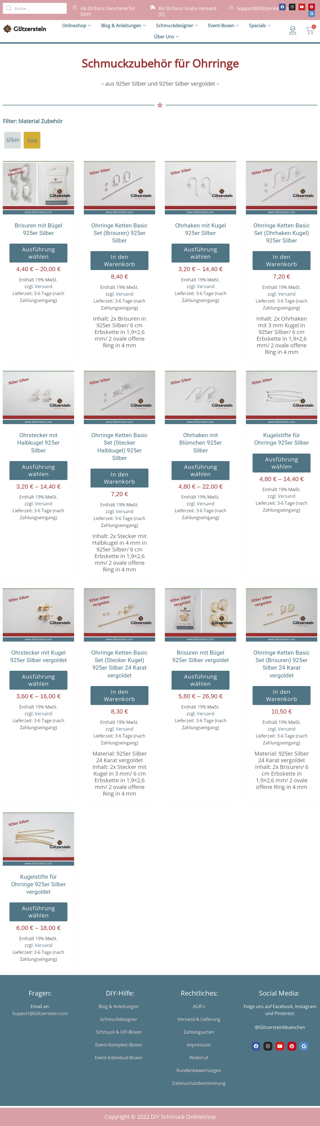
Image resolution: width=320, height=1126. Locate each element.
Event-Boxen (223, 26)
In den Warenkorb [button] (119, 260)
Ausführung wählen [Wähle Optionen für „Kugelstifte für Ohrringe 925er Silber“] (281, 463)
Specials (260, 26)
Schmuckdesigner (177, 26)
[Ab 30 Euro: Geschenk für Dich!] (75, 7)
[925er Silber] (12, 139)
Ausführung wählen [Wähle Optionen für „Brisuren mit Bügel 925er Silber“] (38, 253)
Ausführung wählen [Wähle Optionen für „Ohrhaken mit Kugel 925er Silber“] (200, 253)
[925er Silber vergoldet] (32, 139)
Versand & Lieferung (198, 1019)
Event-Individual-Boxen (119, 1058)
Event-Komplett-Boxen (118, 1045)
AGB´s (199, 1006)
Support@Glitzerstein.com (265, 8)
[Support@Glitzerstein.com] (231, 7)
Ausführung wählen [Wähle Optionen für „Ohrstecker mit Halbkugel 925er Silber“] (38, 470)
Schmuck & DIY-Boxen (119, 1032)
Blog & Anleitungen (123, 26)
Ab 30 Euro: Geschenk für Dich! (107, 11)
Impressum (199, 1045)
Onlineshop (76, 26)
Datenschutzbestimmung (199, 1083)
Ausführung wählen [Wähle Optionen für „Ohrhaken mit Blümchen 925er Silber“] (200, 470)
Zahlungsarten (199, 1032)
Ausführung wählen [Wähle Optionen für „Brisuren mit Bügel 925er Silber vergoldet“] (200, 680)
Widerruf (198, 1058)
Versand (43, 286)
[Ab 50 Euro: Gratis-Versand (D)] (153, 7)
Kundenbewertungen (199, 1070)
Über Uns (166, 37)
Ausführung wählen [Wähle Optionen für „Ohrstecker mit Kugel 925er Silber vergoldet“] (38, 680)
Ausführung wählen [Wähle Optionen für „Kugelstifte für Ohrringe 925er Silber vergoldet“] (38, 911)
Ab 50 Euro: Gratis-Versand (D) (187, 11)
